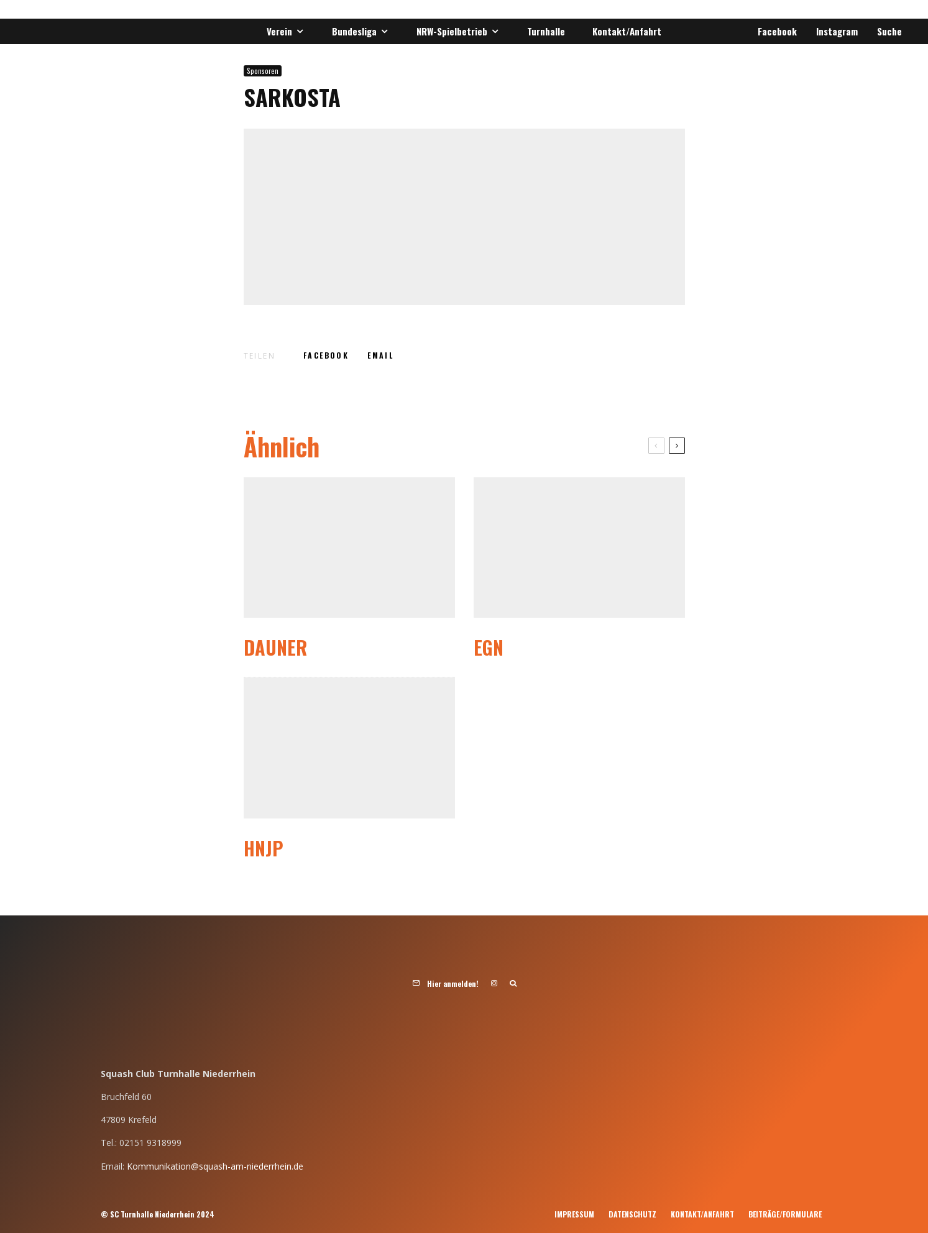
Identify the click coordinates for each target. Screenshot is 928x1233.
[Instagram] (834, 31)
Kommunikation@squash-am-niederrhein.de (215, 1166)
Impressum (574, 1214)
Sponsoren (262, 71)
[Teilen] (326, 355)
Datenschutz (632, 1214)
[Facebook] (775, 31)
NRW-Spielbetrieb (451, 31)
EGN (488, 647)
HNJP (263, 848)
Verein (279, 31)
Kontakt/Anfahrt (626, 31)
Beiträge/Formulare (785, 1214)
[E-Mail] (380, 355)
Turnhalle (546, 31)
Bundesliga (354, 31)
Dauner (275, 647)
